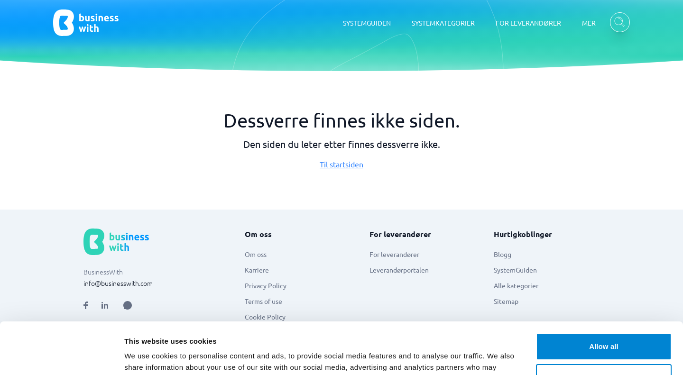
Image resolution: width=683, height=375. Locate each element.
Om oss (256, 254)
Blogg (502, 254)
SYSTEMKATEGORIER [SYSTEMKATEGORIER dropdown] (443, 22)
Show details (146, 356)
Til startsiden (341, 164)
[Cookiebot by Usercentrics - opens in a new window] (61, 356)
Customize (604, 329)
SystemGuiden (515, 269)
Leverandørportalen (399, 269)
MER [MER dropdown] (589, 22)
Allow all (603, 298)
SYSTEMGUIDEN (367, 22)
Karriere (257, 269)
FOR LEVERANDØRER (528, 22)
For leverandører (394, 254)
